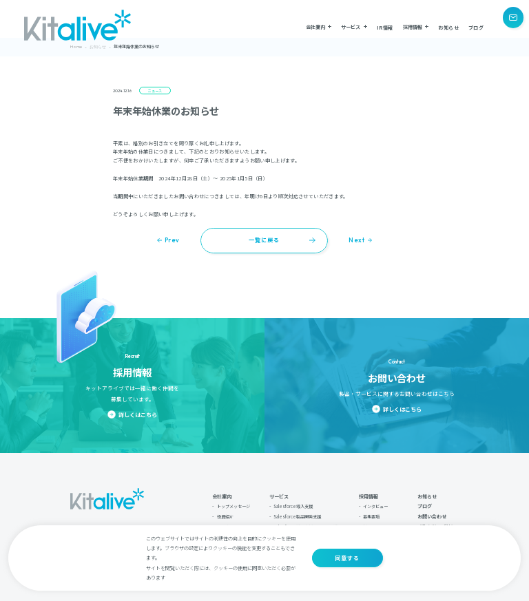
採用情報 (368, 492)
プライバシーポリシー (438, 523)
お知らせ (448, 25)
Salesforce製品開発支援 (297, 513)
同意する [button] (347, 557)
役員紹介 (225, 513)
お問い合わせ (431, 512)
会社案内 (221, 492)
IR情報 (385, 25)
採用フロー (373, 523)
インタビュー (375, 503)
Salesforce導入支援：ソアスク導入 (307, 523)
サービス (279, 492)
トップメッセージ (233, 503)
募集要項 (371, 513)
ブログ (476, 25)
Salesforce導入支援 (293, 503)
